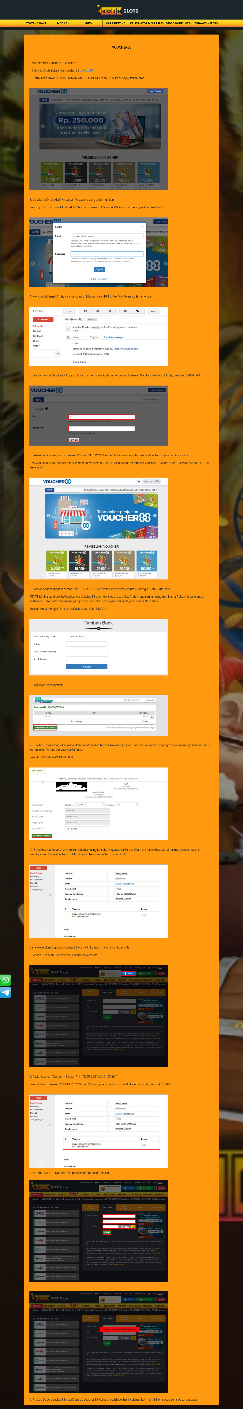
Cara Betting (115, 23)
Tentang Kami (36, 23)
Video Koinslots (178, 23)
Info (88, 23)
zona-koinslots (206, 23)
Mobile (62, 23)
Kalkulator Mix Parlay (147, 23)
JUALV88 (86, 70)
